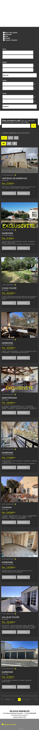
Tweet (20, 729)
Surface (4, 80)
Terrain (6, 36)
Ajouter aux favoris (10, 724)
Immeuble (7, 38)
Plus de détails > (9, 193)
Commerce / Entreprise (10, 40)
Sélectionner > (23, 193)
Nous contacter (19, 717)
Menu (34, 4)
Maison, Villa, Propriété (10, 32)
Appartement (8, 34)
